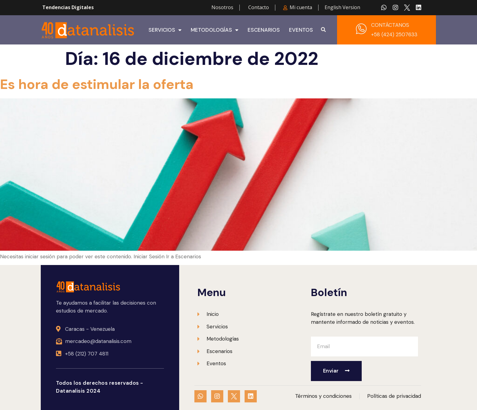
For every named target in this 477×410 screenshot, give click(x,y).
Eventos (301, 30)
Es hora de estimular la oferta (96, 84)
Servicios (165, 30)
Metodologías (214, 30)
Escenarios (264, 30)
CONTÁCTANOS (390, 25)
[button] (323, 30)
